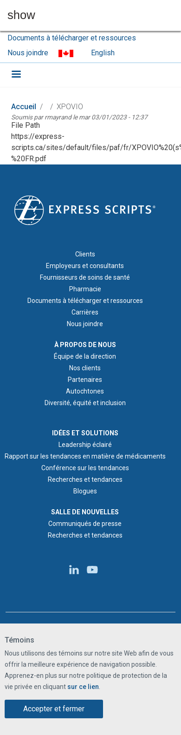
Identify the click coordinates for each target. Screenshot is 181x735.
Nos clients (85, 368)
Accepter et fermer (53, 709)
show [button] (21, 15)
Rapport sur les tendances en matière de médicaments (85, 456)
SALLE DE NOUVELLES (85, 512)
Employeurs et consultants (85, 265)
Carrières (84, 312)
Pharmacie (85, 289)
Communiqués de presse (85, 523)
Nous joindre (27, 52)
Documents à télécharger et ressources (71, 37)
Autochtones (85, 391)
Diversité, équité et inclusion (85, 403)
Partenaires (85, 379)
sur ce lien (83, 687)
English (103, 52)
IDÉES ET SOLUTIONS (85, 433)
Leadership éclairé (85, 444)
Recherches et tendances (85, 479)
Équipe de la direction (85, 356)
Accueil (23, 106)
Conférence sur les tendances (85, 468)
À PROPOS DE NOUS (85, 344)
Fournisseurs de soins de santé (85, 277)
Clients (85, 254)
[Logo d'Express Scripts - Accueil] (84, 209)
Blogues (85, 491)
